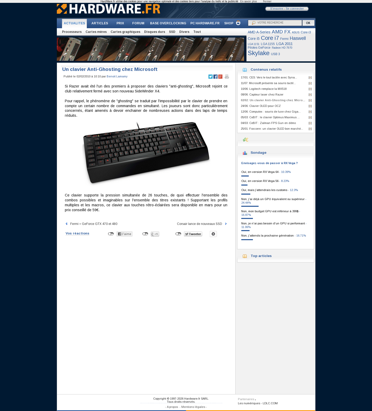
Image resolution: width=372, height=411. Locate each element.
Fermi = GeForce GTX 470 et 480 (91, 224)
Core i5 (254, 38)
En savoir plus (248, 1)
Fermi (284, 39)
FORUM (138, 23)
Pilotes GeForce (259, 47)
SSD (172, 32)
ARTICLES (99, 23)
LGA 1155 (268, 44)
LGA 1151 (254, 44)
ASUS (295, 32)
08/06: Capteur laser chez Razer (262, 94)
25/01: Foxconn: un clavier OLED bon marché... (272, 128)
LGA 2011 (284, 43)
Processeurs (72, 32)
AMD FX (281, 31)
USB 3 (275, 54)
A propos (172, 406)
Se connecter (295, 8)
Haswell (298, 38)
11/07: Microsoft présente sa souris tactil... (268, 83)
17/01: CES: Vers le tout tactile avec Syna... (269, 77)
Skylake (259, 52)
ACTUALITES (74, 23)
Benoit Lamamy (117, 76)
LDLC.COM (270, 403)
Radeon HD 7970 (282, 47)
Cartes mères (96, 32)
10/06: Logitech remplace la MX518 (263, 88)
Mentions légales (193, 406)
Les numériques (249, 403)
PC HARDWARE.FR (205, 23)
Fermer (267, 1)
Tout (197, 32)
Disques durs (154, 32)
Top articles (261, 256)
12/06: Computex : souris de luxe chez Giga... (271, 111)
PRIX (120, 23)
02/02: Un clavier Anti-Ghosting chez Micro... (273, 100)
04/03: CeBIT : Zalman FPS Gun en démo (268, 122)
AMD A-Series (259, 32)
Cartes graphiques (125, 32)
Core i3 (306, 32)
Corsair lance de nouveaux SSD (202, 224)
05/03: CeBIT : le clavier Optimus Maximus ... (270, 117)
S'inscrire (276, 8)
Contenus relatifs (266, 69)
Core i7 (270, 38)
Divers (184, 32)
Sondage (258, 153)
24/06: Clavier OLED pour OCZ (261, 105)
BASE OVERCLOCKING (168, 23)
